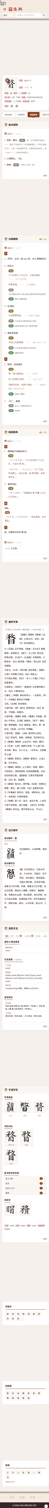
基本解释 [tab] (8, 114)
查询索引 (3, 1)
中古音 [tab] (38, 936)
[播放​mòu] (14, 542)
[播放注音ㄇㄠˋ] (31, 87)
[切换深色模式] (5, 4)
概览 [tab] (6, 936)
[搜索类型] (9, 15)
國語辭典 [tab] (33, 114)
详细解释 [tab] (21, 114)
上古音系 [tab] (29, 936)
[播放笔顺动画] (7, 80)
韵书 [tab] (12, 936)
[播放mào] (30, 80)
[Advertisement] (24, 46)
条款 (22, 1497)
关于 (12, 1497)
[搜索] (44, 15)
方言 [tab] (19, 936)
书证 (45, 239)
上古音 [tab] (44, 936)
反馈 (45, 175)
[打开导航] (4, 9)
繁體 (2, 4)
